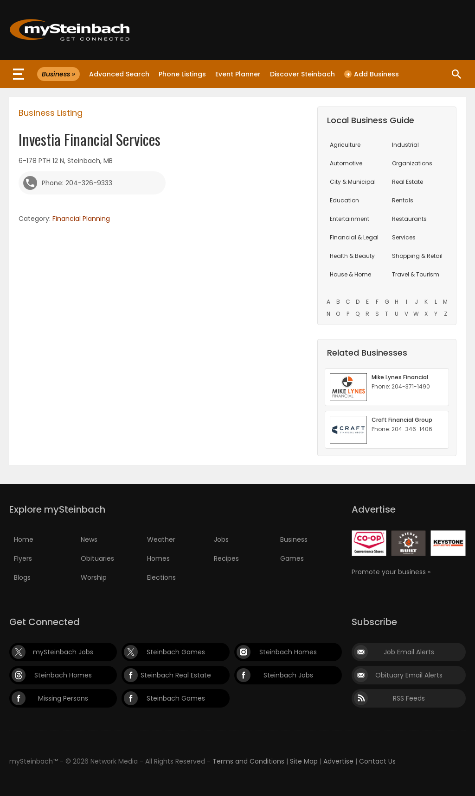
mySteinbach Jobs (63, 652)
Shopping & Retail (417, 256)
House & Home (350, 274)
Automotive (346, 163)
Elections (161, 577)
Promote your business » (391, 572)
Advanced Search (119, 74)
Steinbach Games (176, 652)
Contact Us (377, 761)
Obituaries (97, 558)
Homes (158, 558)
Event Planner (238, 74)
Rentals (402, 200)
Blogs (22, 577)
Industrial (405, 145)
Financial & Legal (354, 237)
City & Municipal (353, 182)
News (89, 539)
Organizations (412, 163)
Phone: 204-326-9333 (77, 183)
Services (404, 237)
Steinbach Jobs (288, 675)
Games (292, 558)
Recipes (226, 558)
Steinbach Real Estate (176, 675)
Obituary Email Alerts (409, 675)
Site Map (304, 761)
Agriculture (345, 145)
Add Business (371, 74)
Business (294, 539)
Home (23, 539)
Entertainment (349, 219)
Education (344, 200)
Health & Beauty (352, 256)
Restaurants (409, 219)
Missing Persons (63, 698)
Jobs (221, 539)
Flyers (23, 558)
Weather (161, 539)
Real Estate (407, 182)
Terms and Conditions (248, 761)
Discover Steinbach (302, 74)
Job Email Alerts (409, 652)
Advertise (338, 761)
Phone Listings (182, 74)
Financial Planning (81, 218)
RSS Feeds (409, 698)
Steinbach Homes (288, 652)
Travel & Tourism (415, 274)
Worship (94, 577)
